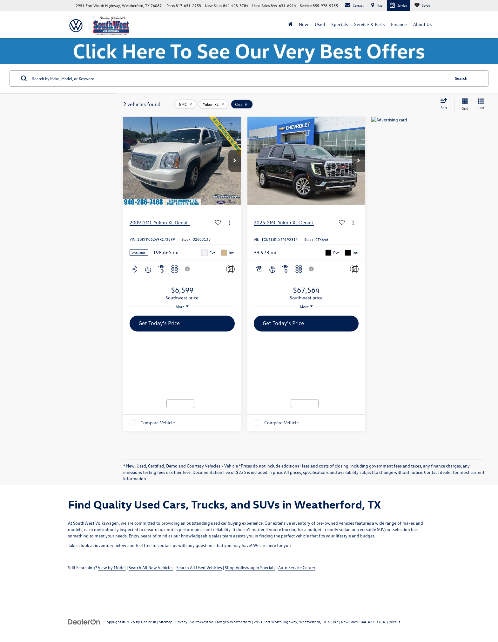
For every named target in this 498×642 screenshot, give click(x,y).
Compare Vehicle (157, 423)
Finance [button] (399, 24)
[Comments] (230, 269)
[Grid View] (463, 104)
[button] (234, 161)
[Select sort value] (445, 104)
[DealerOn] (84, 621)
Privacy (181, 621)
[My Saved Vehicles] (422, 5)
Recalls (394, 621)
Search (461, 78)
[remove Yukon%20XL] (214, 104)
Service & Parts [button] (369, 24)
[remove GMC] (185, 104)
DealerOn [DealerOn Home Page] (148, 621)
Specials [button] (339, 24)
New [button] (303, 24)
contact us (167, 545)
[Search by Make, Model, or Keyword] (239, 78)
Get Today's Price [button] (159, 323)
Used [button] (320, 24)
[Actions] (229, 222)
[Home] (290, 24)
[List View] (481, 104)
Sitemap (165, 621)
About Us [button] (422, 24)
